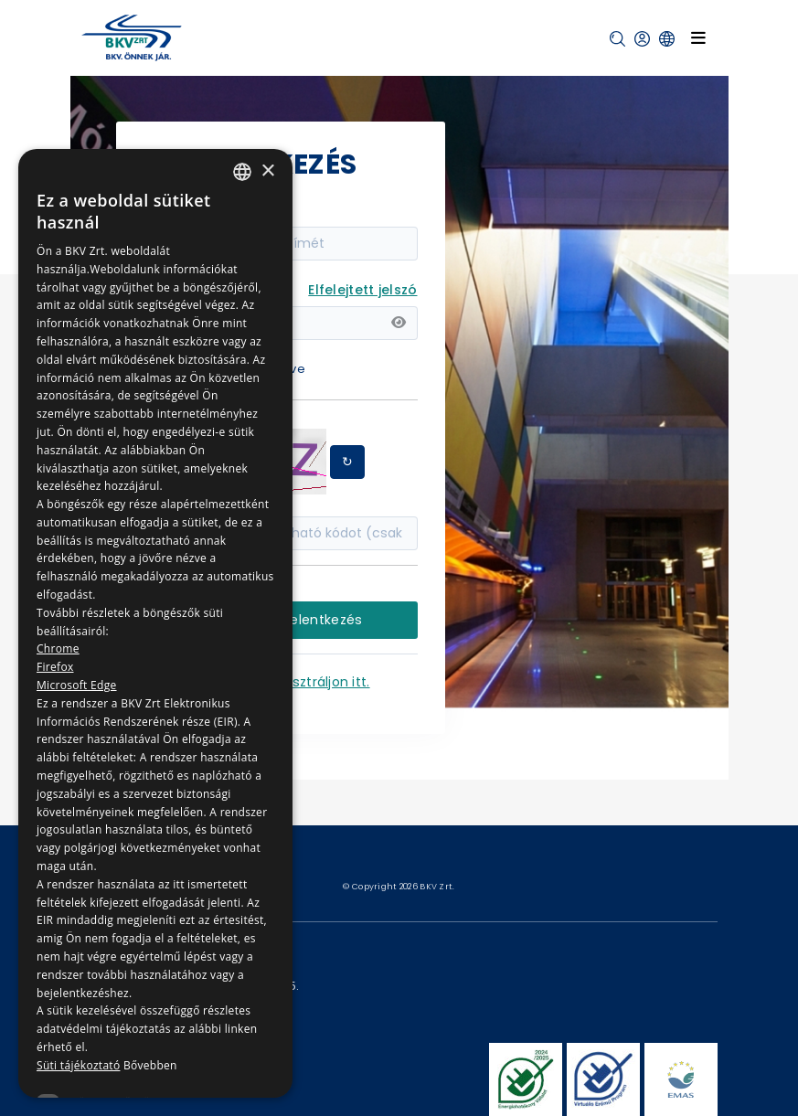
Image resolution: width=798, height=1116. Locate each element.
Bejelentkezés (316, 620)
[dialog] (155, 623)
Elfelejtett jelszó (362, 290)
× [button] (267, 171)
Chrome (58, 648)
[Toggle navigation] (698, 38)
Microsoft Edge (77, 685)
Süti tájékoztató (78, 1065)
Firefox (55, 667)
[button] (617, 39)
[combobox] (242, 172)
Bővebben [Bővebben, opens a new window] (150, 1065)
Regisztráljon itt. (317, 682)
